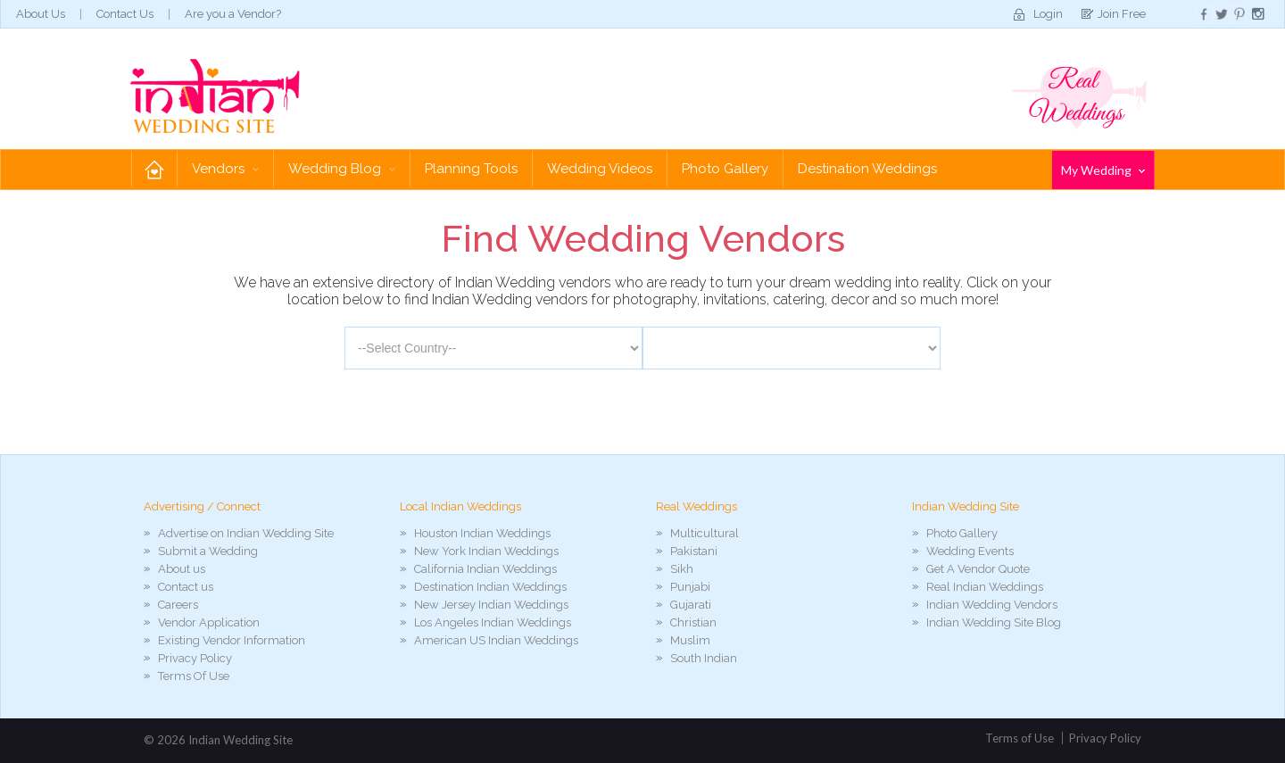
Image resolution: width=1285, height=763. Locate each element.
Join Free (1122, 14)
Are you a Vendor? (233, 14)
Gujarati (690, 604)
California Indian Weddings (485, 569)
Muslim (690, 640)
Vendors (225, 169)
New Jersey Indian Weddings (491, 604)
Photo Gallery (725, 169)
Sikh (681, 569)
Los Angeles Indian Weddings (492, 622)
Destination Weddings (867, 169)
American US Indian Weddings (496, 640)
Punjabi (690, 586)
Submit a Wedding (208, 551)
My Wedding (1103, 170)
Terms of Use (1019, 738)
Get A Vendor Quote (978, 569)
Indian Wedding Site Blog (993, 622)
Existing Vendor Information (231, 640)
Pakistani (693, 551)
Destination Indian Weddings (490, 586)
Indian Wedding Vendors (991, 604)
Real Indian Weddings (984, 586)
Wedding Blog (341, 169)
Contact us (185, 586)
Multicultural (704, 533)
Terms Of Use (193, 676)
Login (1048, 14)
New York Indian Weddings (486, 551)
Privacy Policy (195, 658)
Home (154, 169)
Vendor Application (209, 622)
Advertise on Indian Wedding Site (246, 533)
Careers (178, 604)
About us (181, 569)
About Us (40, 14)
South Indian (703, 658)
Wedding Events (970, 551)
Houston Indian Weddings (482, 533)
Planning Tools (471, 169)
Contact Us (124, 14)
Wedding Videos (599, 169)
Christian (693, 622)
